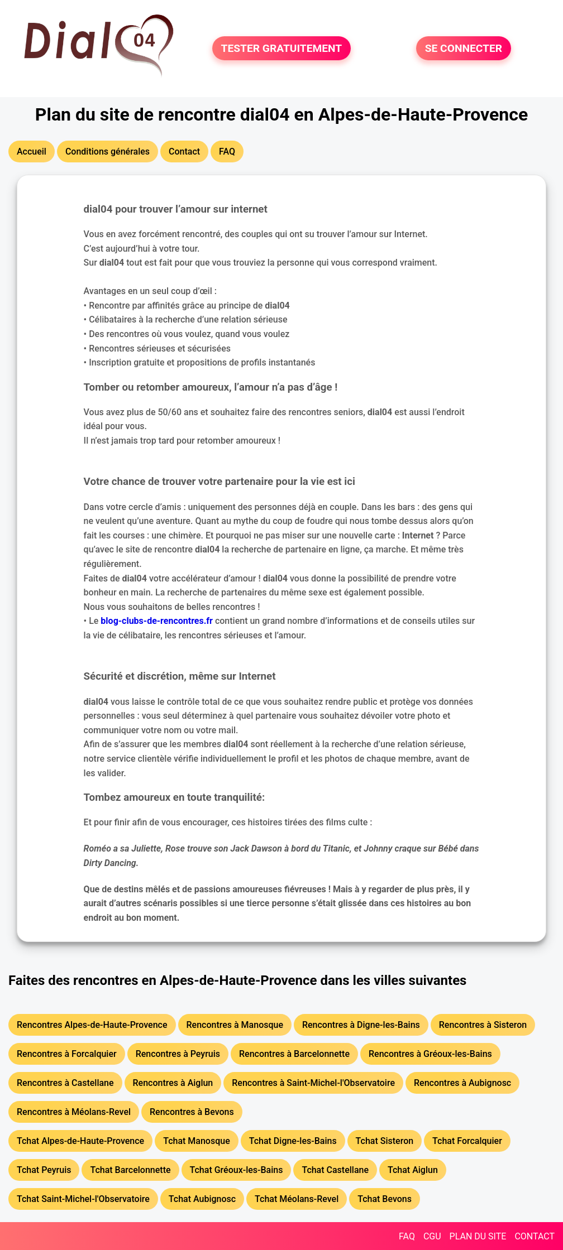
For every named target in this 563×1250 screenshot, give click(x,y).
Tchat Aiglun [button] (413, 1170)
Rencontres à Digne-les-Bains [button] (361, 1025)
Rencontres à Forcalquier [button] (67, 1054)
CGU (432, 1236)
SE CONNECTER (463, 48)
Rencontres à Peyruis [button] (178, 1054)
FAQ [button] (227, 151)
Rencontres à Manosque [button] (235, 1025)
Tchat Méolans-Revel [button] (296, 1199)
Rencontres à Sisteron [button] (483, 1025)
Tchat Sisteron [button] (385, 1141)
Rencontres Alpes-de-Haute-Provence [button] (92, 1025)
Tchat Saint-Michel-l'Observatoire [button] (83, 1199)
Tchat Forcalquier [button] (467, 1141)
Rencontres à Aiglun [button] (173, 1083)
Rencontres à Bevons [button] (192, 1112)
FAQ (407, 1236)
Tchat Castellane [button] (335, 1170)
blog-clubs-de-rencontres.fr (157, 621)
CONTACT (534, 1236)
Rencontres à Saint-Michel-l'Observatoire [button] (313, 1083)
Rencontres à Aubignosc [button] (462, 1083)
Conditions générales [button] (107, 151)
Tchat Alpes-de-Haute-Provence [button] (80, 1141)
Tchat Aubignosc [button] (202, 1199)
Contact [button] (184, 151)
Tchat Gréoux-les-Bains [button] (236, 1170)
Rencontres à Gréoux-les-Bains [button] (430, 1054)
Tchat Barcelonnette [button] (130, 1170)
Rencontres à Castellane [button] (65, 1083)
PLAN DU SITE (478, 1236)
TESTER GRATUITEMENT (281, 48)
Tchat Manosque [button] (196, 1141)
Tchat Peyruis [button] (44, 1170)
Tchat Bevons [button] (384, 1199)
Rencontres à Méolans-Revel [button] (74, 1112)
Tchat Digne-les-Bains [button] (293, 1141)
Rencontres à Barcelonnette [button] (294, 1054)
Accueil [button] (31, 151)
